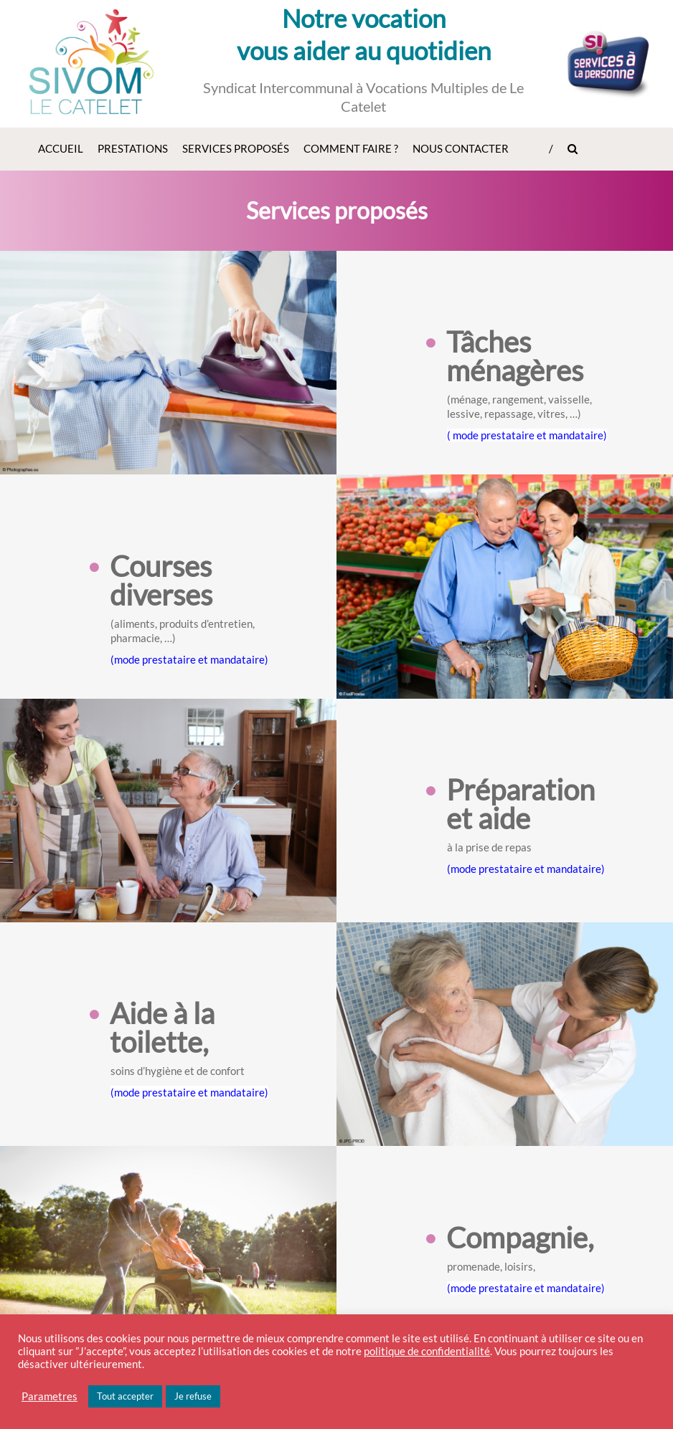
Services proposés (235, 148)
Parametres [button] (49, 1396)
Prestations (133, 148)
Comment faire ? (350, 148)
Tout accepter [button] (125, 1396)
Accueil (60, 148)
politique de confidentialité (427, 1351)
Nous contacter (461, 148)
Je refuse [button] (193, 1396)
